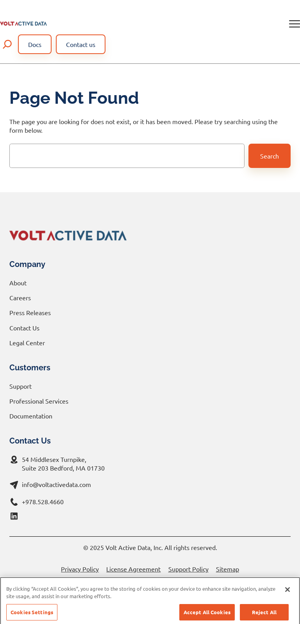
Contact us (80, 44)
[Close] (287, 593)
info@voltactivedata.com (56, 484)
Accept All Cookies (207, 615)
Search (269, 156)
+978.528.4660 (43, 501)
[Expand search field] (7, 44)
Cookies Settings (32, 615)
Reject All (264, 615)
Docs (34, 44)
